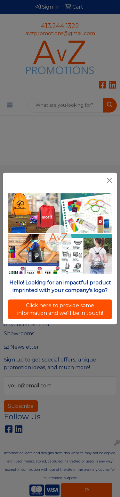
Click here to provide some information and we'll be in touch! (60, 309)
